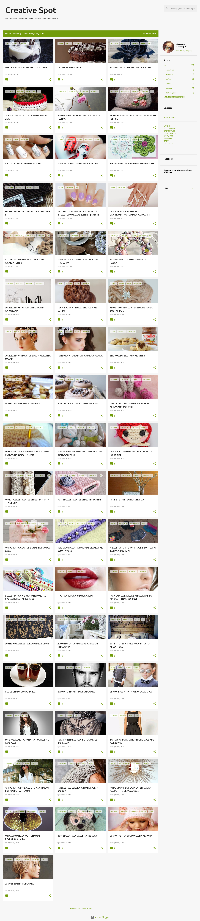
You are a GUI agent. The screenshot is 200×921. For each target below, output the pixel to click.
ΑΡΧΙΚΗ (167, 126)
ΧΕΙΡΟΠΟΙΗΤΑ (170, 133)
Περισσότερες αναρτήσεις (81, 908)
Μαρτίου (169, 88)
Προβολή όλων (149, 34)
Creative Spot (30, 10)
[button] (49, 80)
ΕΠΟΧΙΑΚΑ (168, 143)
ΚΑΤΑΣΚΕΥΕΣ (169, 131)
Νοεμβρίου (170, 70)
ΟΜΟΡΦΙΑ (168, 138)
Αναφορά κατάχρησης (172, 117)
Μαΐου (168, 83)
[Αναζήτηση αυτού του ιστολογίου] (183, 8)
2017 (166, 65)
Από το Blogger (100, 917)
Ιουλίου (168, 79)
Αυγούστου (170, 74)
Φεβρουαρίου (171, 93)
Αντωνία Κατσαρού (181, 45)
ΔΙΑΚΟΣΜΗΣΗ (170, 128)
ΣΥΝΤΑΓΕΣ (168, 136)
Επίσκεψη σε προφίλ (184, 50)
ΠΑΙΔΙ (166, 141)
